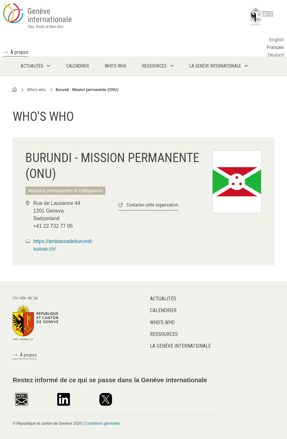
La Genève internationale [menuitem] (215, 66)
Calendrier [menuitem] (77, 66)
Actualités (163, 299)
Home (15, 89)
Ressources (164, 334)
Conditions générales (102, 423)
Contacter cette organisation (152, 204)
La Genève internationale (180, 346)
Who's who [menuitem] (115, 66)
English (276, 39)
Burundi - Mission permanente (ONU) (87, 90)
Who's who (36, 90)
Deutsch (276, 54)
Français (275, 47)
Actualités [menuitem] (32, 66)
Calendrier (163, 310)
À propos (19, 52)
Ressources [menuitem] (154, 66)
